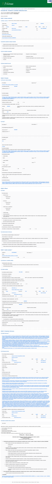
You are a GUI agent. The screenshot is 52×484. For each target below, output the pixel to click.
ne (26, 283)
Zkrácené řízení (8, 196)
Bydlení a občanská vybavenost (31, 66)
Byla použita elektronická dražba (8, 225)
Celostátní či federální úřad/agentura (9, 56)
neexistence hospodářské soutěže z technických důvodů (16, 451)
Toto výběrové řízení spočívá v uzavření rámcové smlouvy (12, 220)
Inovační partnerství (6, 214)
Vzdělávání (28, 70)
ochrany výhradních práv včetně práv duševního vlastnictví (17, 454)
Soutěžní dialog (5, 212)
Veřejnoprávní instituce (29, 56)
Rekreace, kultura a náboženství (31, 69)
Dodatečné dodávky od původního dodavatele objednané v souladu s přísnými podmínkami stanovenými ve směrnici (23, 458)
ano (18, 102)
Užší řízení (5, 200)
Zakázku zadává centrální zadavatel (8, 48)
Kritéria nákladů (5, 160)
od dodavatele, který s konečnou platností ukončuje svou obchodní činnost (19, 467)
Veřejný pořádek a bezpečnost (8, 69)
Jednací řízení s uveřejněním (7, 206)
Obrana (4, 67)
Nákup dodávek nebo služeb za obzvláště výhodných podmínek (15, 465)
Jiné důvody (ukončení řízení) (7, 266)
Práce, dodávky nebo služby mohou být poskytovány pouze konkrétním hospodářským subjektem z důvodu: (22, 450)
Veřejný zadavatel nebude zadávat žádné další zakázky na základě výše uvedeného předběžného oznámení (20, 246)
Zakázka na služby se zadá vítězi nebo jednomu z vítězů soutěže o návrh (17, 462)
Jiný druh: (4, 59)
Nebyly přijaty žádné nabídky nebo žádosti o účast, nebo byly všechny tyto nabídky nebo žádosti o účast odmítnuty (21, 264)
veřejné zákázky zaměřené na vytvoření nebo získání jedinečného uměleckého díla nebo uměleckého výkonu (25, 453)
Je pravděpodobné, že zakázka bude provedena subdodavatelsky (13, 319)
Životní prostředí (5, 70)
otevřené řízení (10, 444)
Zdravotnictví (28, 72)
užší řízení (9, 446)
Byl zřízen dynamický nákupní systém (9, 221)
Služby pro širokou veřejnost (7, 66)
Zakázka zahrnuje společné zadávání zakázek (10, 44)
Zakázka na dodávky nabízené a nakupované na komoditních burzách (16, 464)
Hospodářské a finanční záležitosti (8, 72)
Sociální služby (28, 67)
